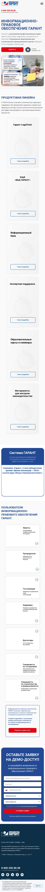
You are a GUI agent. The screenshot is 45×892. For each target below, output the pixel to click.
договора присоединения (29, 806)
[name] (22, 778)
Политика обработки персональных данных (22, 816)
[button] (12, 49)
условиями (13, 889)
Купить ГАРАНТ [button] (6, 879)
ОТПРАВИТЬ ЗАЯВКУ (22, 811)
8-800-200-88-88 (10, 868)
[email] (22, 784)
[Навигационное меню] (42, 4)
